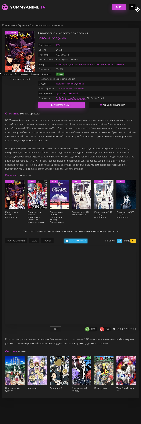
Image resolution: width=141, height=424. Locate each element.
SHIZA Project (62, 98)
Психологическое (115, 64)
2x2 (75, 88)
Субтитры (60, 93)
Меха (103, 64)
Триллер (96, 64)
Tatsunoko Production (66, 84)
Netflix (81, 88)
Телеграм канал (78, 241)
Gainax (80, 84)
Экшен (59, 64)
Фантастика (76, 64)
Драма (66, 64)
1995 (58, 45)
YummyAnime (28, 7)
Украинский (72, 93)
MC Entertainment (64, 88)
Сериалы (22, 25)
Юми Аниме (8, 25)
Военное (87, 64)
